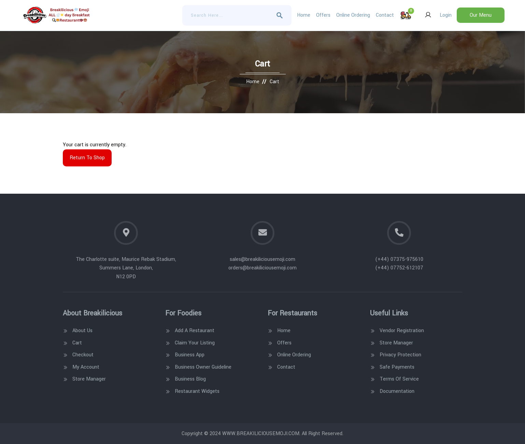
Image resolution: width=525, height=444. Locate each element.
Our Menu (481, 15)
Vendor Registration (402, 330)
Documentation (397, 391)
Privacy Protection (400, 354)
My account (85, 367)
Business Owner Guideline (203, 367)
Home (303, 15)
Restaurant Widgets (197, 391)
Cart (77, 342)
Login (436, 15)
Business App (189, 354)
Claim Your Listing (195, 342)
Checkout (83, 354)
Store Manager (89, 379)
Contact (385, 15)
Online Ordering (353, 15)
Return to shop (87, 157)
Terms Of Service (399, 379)
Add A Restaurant (194, 330)
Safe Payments (397, 367)
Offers (323, 15)
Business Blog (190, 379)
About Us (82, 330)
